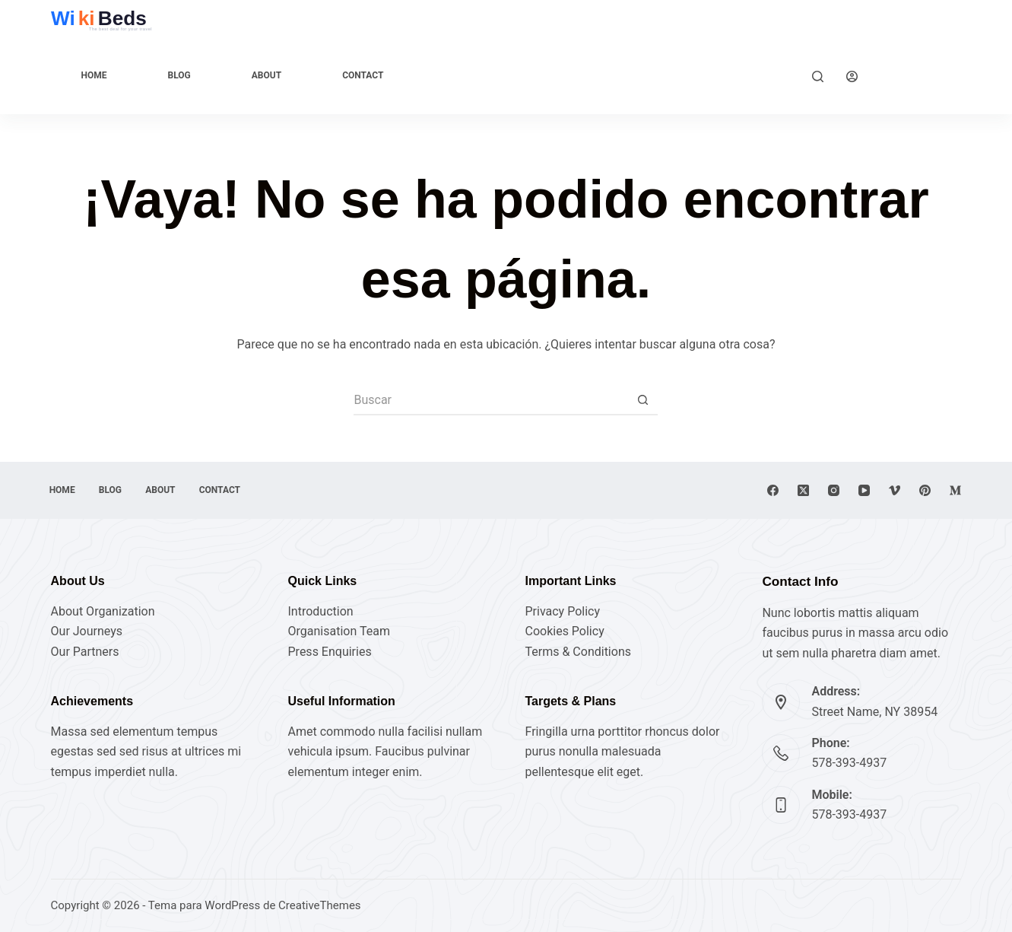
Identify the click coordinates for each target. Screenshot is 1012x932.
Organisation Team (339, 631)
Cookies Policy (564, 631)
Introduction (321, 611)
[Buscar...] (490, 400)
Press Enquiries (330, 651)
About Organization (103, 611)
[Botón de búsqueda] (642, 400)
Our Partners (85, 651)
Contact (362, 75)
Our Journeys (86, 631)
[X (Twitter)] (803, 490)
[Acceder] (852, 76)
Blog (179, 75)
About (266, 75)
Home (94, 75)
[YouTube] (864, 490)
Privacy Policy (562, 611)
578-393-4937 (849, 762)
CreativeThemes (319, 905)
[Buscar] (817, 76)
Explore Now (921, 75)
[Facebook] (773, 490)
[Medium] (955, 490)
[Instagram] (833, 490)
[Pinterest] (925, 490)
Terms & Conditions (578, 651)
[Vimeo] (894, 490)
